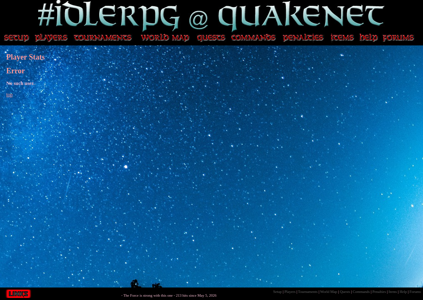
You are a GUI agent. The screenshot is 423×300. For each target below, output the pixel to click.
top (9, 95)
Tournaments (308, 292)
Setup (277, 292)
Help (403, 292)
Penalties (379, 292)
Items (392, 292)
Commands (361, 292)
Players (289, 292)
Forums (415, 292)
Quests (345, 292)
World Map (328, 292)
